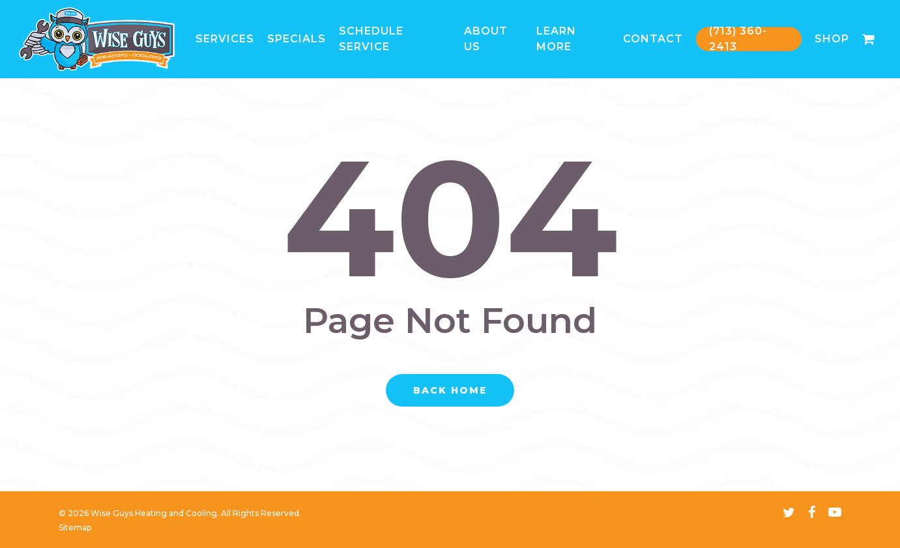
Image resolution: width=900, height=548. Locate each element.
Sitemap (75, 527)
